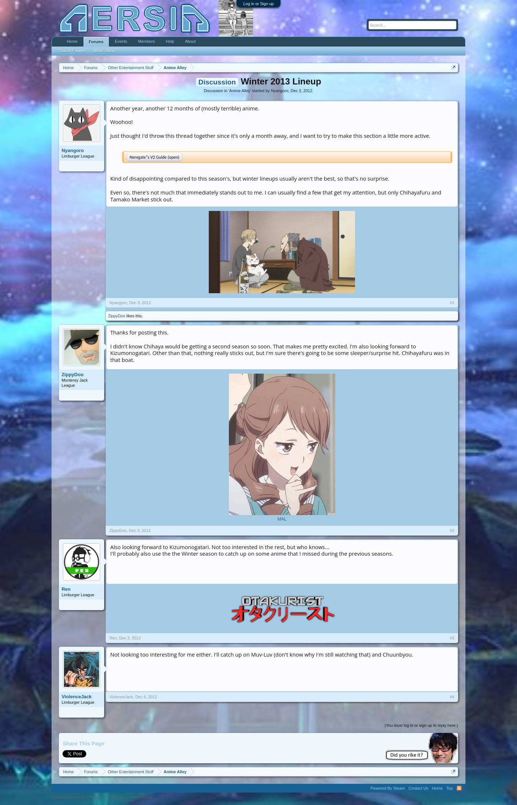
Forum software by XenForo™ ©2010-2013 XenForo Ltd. (102, 797)
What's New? (105, 51)
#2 (452, 530)
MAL (282, 519)
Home (72, 41)
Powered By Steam (387, 788)
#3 (452, 638)
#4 (452, 697)
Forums (96, 41)
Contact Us (418, 788)
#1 (452, 303)
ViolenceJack (76, 696)
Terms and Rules (450, 797)
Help (170, 41)
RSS (459, 788)
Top (449, 788)
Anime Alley (239, 90)
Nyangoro (279, 90)
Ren (66, 589)
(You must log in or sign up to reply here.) (421, 725)
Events (121, 41)
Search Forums (72, 51)
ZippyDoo (116, 316)
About (190, 41)
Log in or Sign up (258, 3)
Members (146, 41)
